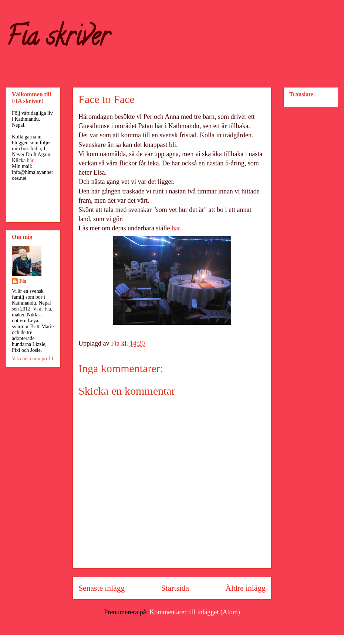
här (176, 228)
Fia (22, 281)
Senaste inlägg (101, 588)
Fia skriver (57, 39)
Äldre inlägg (245, 588)
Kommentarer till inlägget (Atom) (194, 612)
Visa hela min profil (32, 358)
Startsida (175, 588)
